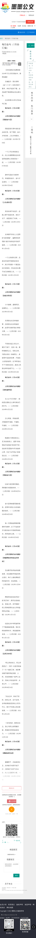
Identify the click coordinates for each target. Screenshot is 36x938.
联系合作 (31, 15)
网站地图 (10, 907)
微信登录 (21, 32)
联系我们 (11, 904)
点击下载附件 (31, 45)
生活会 (24, 26)
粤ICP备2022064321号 (9, 915)
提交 (16, 875)
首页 (1, 38)
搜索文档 (30, 22)
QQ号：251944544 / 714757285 (17, 918)
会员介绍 (3, 904)
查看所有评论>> (11, 854)
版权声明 (19, 904)
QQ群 (19, 26)
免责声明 (28, 904)
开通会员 (22, 15)
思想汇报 (30, 26)
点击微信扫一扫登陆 (12, 801)
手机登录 (31, 32)
